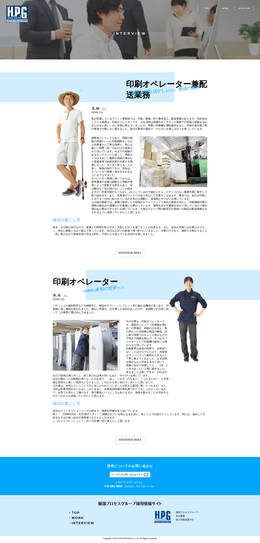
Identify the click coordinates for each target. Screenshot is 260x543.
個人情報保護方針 (185, 520)
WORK (225, 8)
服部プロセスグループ (187, 512)
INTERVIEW (244, 8)
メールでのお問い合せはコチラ (129, 474)
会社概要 (180, 516)
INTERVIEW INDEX (130, 253)
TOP (207, 8)
